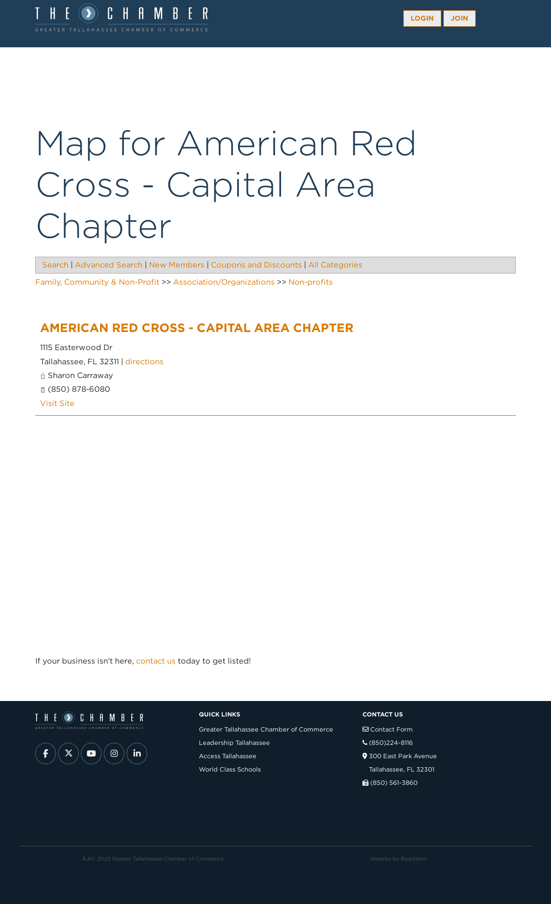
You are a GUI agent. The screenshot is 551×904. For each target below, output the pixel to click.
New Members (176, 264)
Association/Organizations (224, 281)
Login (422, 18)
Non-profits (310, 281)
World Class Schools (230, 769)
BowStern (413, 858)
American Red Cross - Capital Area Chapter (196, 327)
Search (55, 264)
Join (459, 18)
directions (144, 361)
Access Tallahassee (228, 755)
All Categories (335, 264)
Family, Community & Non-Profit (97, 281)
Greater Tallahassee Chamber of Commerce (266, 729)
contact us (156, 660)
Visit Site (57, 403)
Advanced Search (108, 264)
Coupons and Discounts (256, 264)
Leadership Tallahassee (234, 742)
